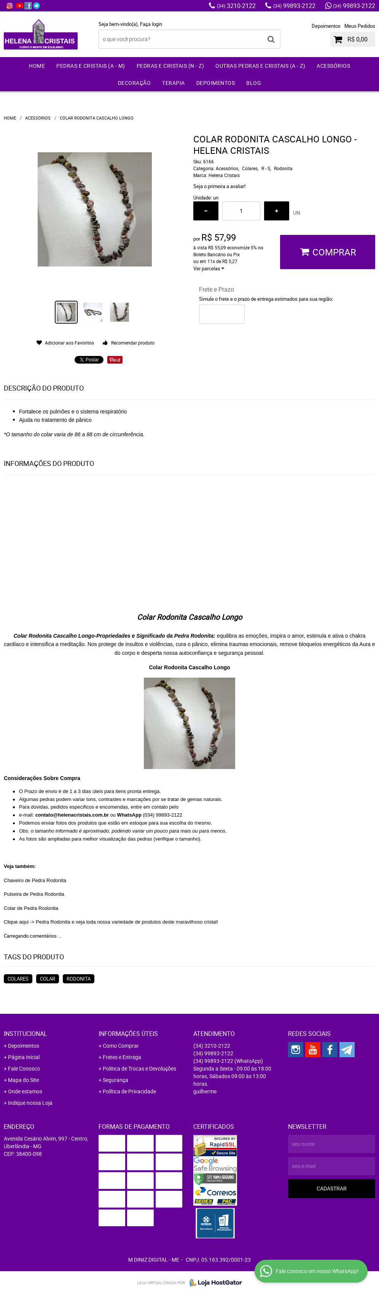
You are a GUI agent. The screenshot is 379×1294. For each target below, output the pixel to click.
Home (37, 65)
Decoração (134, 82)
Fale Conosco (24, 1068)
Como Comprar (121, 1045)
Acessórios (333, 65)
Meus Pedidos (359, 25)
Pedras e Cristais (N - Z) (170, 65)
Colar (47, 978)
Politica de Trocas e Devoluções (139, 1068)
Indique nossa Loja (30, 1102)
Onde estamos (25, 1091)
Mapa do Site (23, 1079)
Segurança (115, 1079)
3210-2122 (236, 6)
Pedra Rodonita (53, 922)
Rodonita (79, 978)
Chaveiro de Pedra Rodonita (35, 880)
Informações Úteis (128, 1033)
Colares (18, 978)
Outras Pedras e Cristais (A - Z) (260, 65)
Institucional (25, 1033)
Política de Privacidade (129, 1091)
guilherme (205, 1091)
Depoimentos (326, 25)
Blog (253, 82)
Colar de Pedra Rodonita (31, 908)
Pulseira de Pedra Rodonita (34, 894)
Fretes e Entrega (122, 1057)
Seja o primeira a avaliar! (219, 186)
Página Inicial (24, 1057)
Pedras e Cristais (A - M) (90, 65)
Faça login (151, 24)
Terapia (173, 82)
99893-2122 (294, 6)
